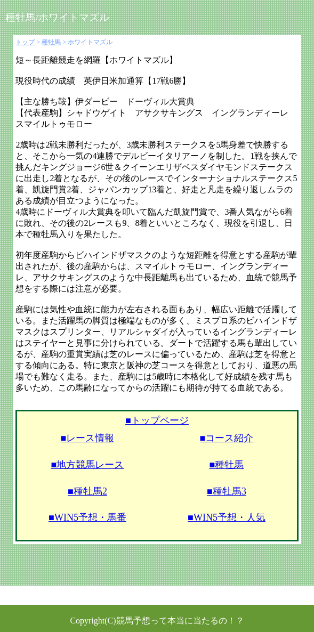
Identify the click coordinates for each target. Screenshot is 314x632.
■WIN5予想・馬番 (87, 517)
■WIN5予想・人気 (226, 517)
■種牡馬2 (87, 491)
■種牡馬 (227, 464)
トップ (25, 42)
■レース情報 (88, 438)
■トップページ (157, 420)
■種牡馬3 (226, 491)
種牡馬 (51, 42)
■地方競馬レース (87, 464)
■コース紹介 (227, 438)
